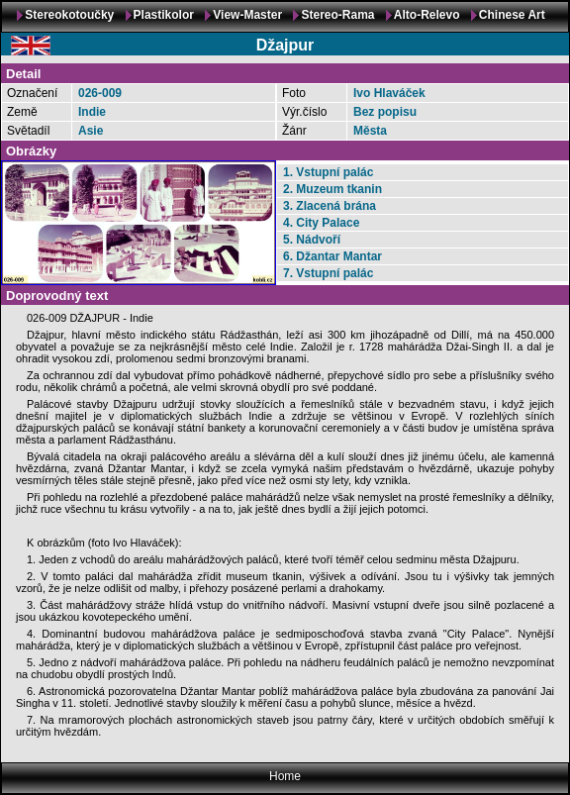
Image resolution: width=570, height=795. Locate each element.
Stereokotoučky (69, 15)
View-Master (247, 15)
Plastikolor (164, 15)
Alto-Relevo (427, 15)
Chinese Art (512, 15)
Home (285, 776)
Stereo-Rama (337, 15)
